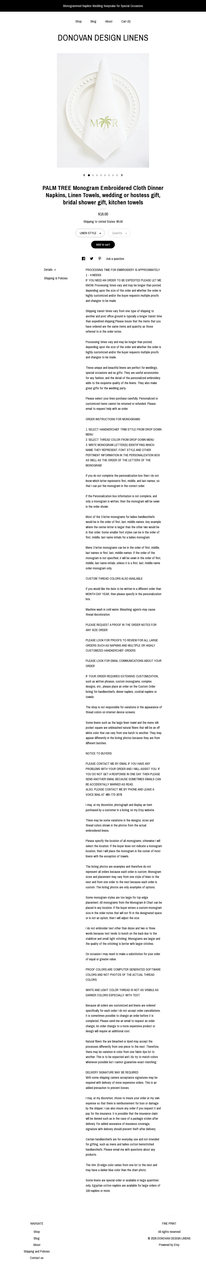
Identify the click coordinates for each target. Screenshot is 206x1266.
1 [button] (89, 175)
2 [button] (93, 175)
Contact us (36, 1258)
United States (106, 221)
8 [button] (117, 175)
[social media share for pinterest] (100, 258)
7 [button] (113, 175)
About (108, 21)
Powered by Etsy (169, 1244)
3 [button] (97, 175)
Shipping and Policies (37, 1251)
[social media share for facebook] (84, 258)
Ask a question (115, 258)
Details (50, 269)
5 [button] (105, 175)
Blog (93, 21)
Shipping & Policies (56, 278)
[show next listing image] (122, 175)
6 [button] (109, 175)
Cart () (126, 21)
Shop (78, 21)
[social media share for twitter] (92, 258)
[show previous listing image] (84, 175)
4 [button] (101, 175)
